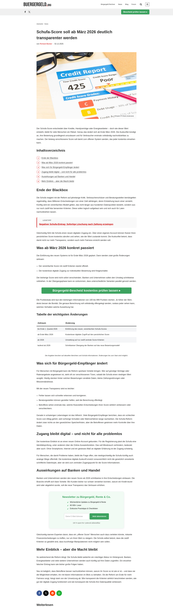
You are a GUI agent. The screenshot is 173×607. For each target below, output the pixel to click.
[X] (29, 11)
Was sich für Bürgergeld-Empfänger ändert (60, 167)
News (120, 4)
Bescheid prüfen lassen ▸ (135, 12)
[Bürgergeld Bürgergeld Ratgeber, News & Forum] (37, 4)
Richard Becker (46, 44)
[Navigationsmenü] (147, 4)
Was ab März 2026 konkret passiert (57, 163)
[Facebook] (25, 11)
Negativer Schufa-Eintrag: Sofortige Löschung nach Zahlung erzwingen (76, 224)
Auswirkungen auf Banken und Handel (58, 176)
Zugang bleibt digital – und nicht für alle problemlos (63, 172)
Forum (133, 4)
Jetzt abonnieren (99, 516)
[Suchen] (141, 4)
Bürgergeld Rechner (108, 4)
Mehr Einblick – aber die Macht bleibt (57, 181)
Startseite (40, 24)
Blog (126, 4)
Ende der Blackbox (49, 158)
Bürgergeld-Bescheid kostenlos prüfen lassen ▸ (86, 290)
